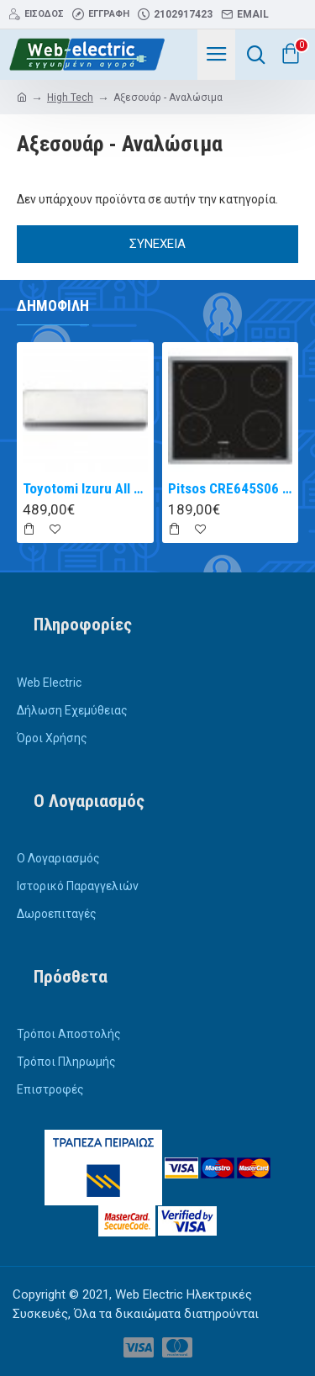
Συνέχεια (157, 243)
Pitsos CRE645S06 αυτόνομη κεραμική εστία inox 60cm (230, 488)
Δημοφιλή (53, 305)
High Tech (70, 97)
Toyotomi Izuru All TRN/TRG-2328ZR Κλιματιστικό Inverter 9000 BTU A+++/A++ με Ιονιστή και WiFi (85, 488)
